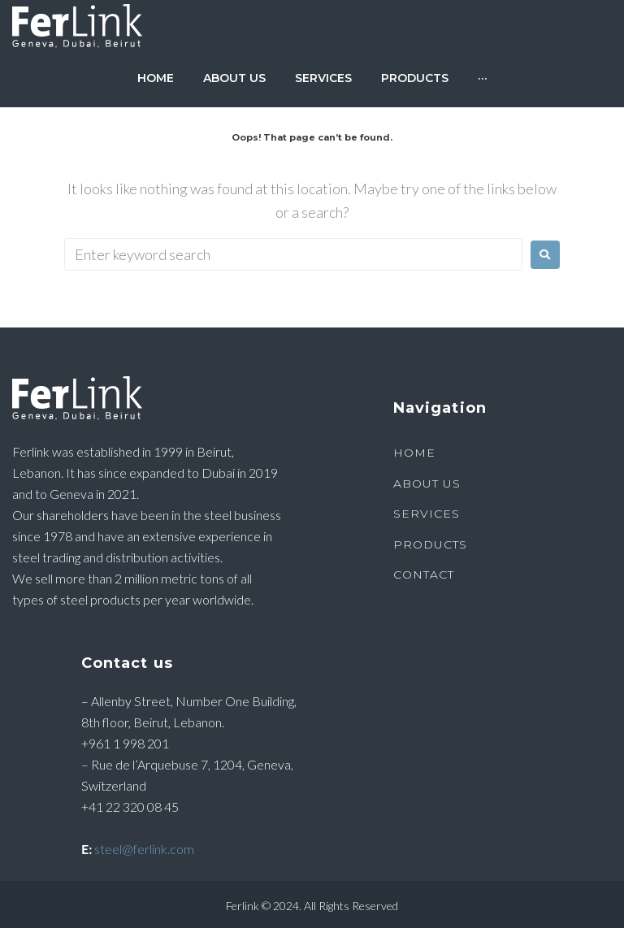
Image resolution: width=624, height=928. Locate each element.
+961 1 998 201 (125, 743)
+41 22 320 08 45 (130, 806)
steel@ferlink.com (144, 848)
